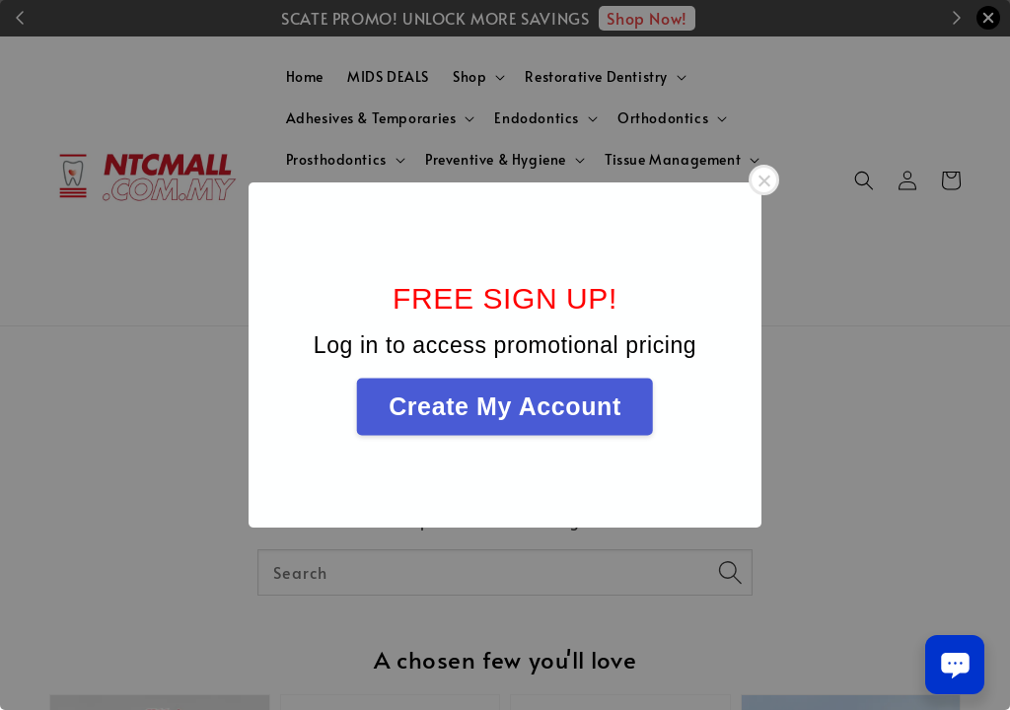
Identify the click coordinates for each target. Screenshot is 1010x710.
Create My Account (505, 406)
